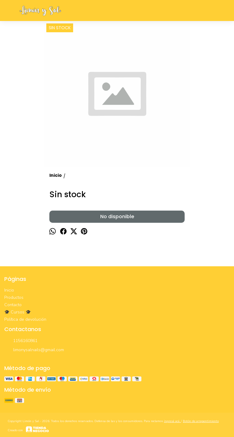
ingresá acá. (172, 421)
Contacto (13, 305)
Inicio (9, 290)
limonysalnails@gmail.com (34, 350)
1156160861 (20, 341)
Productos (13, 297)
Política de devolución (25, 319)
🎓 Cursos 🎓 (17, 312)
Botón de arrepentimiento (201, 421)
